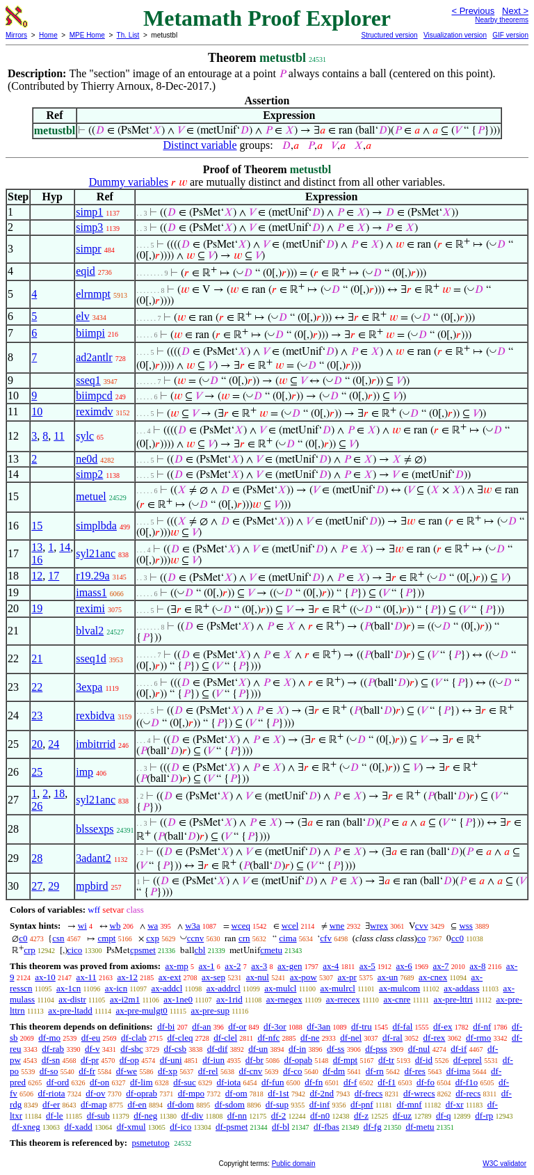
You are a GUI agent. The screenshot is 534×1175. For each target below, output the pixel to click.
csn (58, 938)
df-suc (184, 1082)
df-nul (419, 1049)
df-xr (455, 1104)
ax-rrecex (343, 999)
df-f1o (466, 1082)
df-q (443, 1115)
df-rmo (478, 1037)
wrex (379, 925)
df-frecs (368, 1093)
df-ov (95, 1093)
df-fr (87, 1071)
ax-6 (404, 966)
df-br (254, 1060)
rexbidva (95, 715)
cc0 (457, 938)
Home (48, 35)
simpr (88, 249)
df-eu (90, 1037)
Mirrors (16, 35)
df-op (129, 1060)
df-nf (482, 1026)
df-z (361, 1115)
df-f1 (387, 1082)
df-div (192, 1115)
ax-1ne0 (178, 999)
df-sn (51, 1060)
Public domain (294, 1163)
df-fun (272, 1082)
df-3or (275, 1026)
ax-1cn (68, 988)
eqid (85, 271)
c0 (23, 938)
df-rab (53, 1049)
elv (83, 316)
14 (64, 547)
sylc (85, 436)
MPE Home (87, 35)
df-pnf (361, 1104)
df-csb (175, 1049)
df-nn (237, 1115)
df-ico (180, 1126)
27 (36, 886)
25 (36, 772)
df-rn (375, 1071)
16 (36, 560)
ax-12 (127, 977)
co (421, 938)
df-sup (277, 1104)
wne (337, 925)
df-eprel (467, 1060)
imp (84, 772)
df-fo (425, 1082)
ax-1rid (229, 999)
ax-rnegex (284, 999)
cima (287, 938)
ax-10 (45, 977)
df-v (92, 1049)
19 (36, 608)
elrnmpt (93, 294)
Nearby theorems (501, 20)
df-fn (314, 1082)
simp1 (89, 212)
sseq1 (88, 380)
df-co (292, 1071)
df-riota (51, 1093)
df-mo (49, 1037)
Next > (515, 11)
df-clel (225, 1037)
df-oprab (141, 1093)
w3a (192, 925)
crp (29, 950)
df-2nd (321, 1093)
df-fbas (326, 1126)
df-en (136, 1104)
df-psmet (232, 1126)
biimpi (90, 333)
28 (36, 858)
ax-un (388, 977)
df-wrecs (419, 1093)
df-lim (141, 1082)
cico (75, 950)
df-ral (392, 1037)
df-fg (373, 1126)
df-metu (419, 1126)
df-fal (402, 1026)
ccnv (195, 938)
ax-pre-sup (210, 1010)
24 (53, 744)
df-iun (213, 1060)
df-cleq (180, 1037)
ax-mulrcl (337, 988)
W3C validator (504, 1163)
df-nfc (268, 1037)
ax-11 (86, 977)
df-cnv (250, 1071)
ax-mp (176, 966)
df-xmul (131, 1126)
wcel (290, 925)
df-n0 (320, 1115)
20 (36, 744)
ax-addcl (167, 988)
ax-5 (367, 966)
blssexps (94, 829)
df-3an (318, 1026)
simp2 (89, 474)
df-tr (386, 1060)
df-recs (467, 1093)
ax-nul (257, 977)
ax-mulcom (399, 988)
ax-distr (72, 999)
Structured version (389, 35)
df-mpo (191, 1093)
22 (36, 687)
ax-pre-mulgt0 (141, 1010)
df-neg (145, 1115)
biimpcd (94, 395)
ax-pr (346, 977)
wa (152, 925)
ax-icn (116, 988)
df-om (236, 1093)
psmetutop (150, 1142)
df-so (49, 1071)
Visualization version (455, 35)
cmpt (106, 938)
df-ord (58, 1082)
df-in (297, 1049)
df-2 (278, 1115)
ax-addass (461, 988)
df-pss (376, 1049)
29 (53, 886)
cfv (326, 938)
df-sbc (131, 1049)
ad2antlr (94, 357)
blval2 (90, 631)
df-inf (319, 1104)
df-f (350, 1082)
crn (244, 938)
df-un (258, 1049)
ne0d (86, 459)
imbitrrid (95, 744)
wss (466, 925)
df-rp (484, 1115)
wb (115, 925)
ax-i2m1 (125, 999)
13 (36, 547)
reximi (90, 608)
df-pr (90, 1060)
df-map (94, 1104)
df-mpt (345, 1060)
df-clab (134, 1037)
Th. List (128, 35)
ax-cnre (396, 999)
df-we (126, 1071)
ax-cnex (433, 977)
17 (53, 576)
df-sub (98, 1115)
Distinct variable (199, 145)
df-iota (229, 1082)
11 (59, 436)
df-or (237, 1026)
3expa (89, 687)
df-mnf (409, 1104)
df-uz (402, 1115)
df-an (201, 1026)
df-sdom (230, 1104)
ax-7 (440, 966)
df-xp (167, 1071)
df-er (51, 1104)
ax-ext (170, 977)
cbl (200, 950)
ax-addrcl (224, 988)
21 (36, 658)
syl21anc (95, 553)
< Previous (472, 11)
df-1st (278, 1093)
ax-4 (331, 966)
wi (82, 925)
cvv (421, 925)
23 (36, 715)
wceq (241, 925)
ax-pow (303, 977)
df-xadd (78, 1126)
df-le (54, 1115)
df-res (415, 1071)
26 (36, 806)
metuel (91, 496)
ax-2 (233, 966)
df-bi (166, 1026)
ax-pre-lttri (453, 999)
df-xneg (26, 1126)
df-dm (334, 1071)
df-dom (181, 1104)
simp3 (89, 227)
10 (36, 411)
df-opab (298, 1060)
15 (36, 525)
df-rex (434, 1037)
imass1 (91, 592)
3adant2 (93, 858)
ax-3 (259, 966)
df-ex (442, 1026)
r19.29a (92, 576)
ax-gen (289, 966)
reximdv (94, 411)
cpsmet (143, 950)
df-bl (280, 1126)
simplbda (96, 525)
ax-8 (477, 966)
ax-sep (213, 977)
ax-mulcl (280, 988)
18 (59, 793)
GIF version (510, 35)
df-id (423, 1060)
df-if (459, 1049)
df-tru (361, 1026)
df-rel (208, 1071)
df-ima (458, 1071)
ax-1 (207, 966)
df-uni (171, 1060)
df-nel (351, 1037)
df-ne (309, 1037)
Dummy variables (128, 182)
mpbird (92, 886)
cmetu (271, 950)
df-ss (335, 1049)
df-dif (217, 1049)
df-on (99, 1082)
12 (36, 576)
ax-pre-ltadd (70, 1010)
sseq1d (91, 658)
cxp (152, 938)
